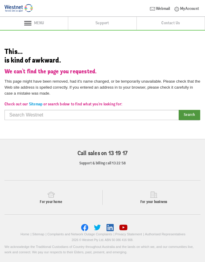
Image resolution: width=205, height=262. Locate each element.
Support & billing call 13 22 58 (102, 163)
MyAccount (186, 9)
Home (25, 234)
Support (102, 23)
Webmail (160, 9)
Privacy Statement (128, 234)
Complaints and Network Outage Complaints (79, 234)
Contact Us (170, 23)
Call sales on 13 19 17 (102, 154)
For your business (153, 202)
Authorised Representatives (165, 234)
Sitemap (35, 104)
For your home (51, 202)
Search (189, 115)
